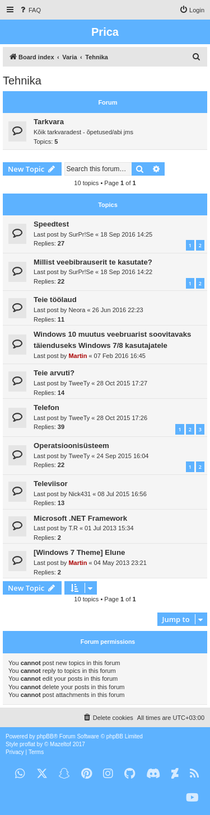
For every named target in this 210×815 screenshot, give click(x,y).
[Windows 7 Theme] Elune (79, 552)
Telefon (46, 407)
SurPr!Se (81, 234)
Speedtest (51, 224)
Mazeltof (60, 744)
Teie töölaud (55, 299)
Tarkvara (49, 121)
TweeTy (79, 383)
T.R (73, 528)
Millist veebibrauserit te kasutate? (93, 262)
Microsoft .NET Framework (80, 518)
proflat (27, 744)
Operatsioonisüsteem (71, 445)
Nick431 (79, 494)
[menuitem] (29, 10)
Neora (76, 310)
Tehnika (22, 80)
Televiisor (51, 483)
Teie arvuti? (54, 373)
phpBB (45, 736)
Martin (77, 355)
